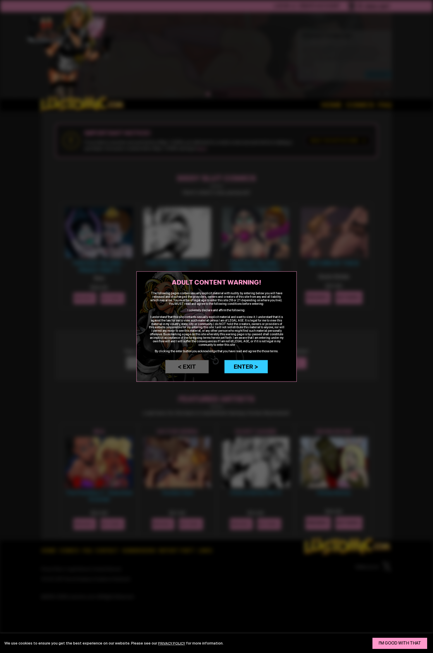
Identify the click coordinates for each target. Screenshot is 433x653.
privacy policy (173, 643)
